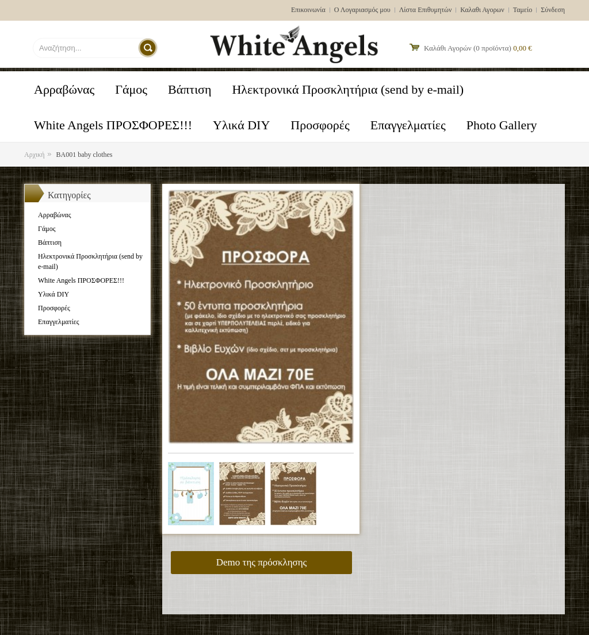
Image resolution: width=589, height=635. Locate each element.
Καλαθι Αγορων (482, 10)
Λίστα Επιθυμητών (425, 10)
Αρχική (34, 155)
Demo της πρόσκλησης (261, 562)
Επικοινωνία (308, 10)
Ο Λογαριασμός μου (362, 10)
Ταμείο (523, 10)
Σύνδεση (553, 10)
